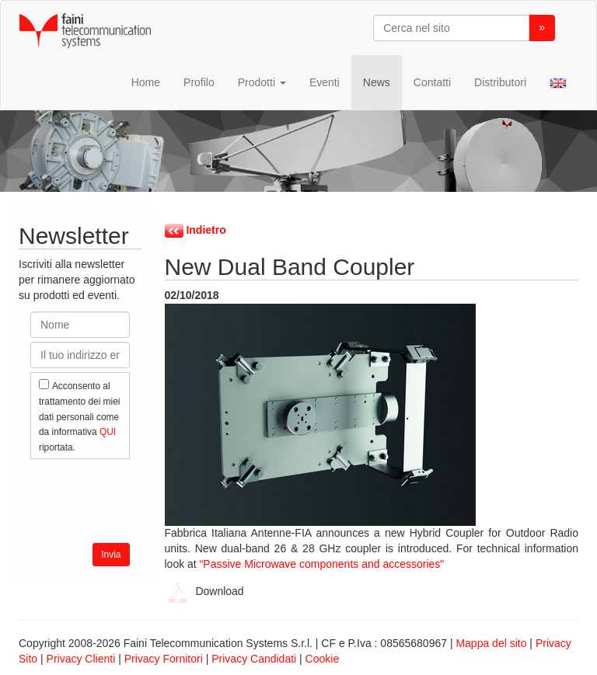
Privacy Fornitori (163, 658)
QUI (108, 431)
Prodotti (262, 82)
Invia (110, 554)
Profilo (199, 82)
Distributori (500, 82)
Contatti (432, 82)
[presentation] (148, 497)
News (376, 82)
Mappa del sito (491, 643)
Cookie (322, 658)
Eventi (324, 82)
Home (145, 82)
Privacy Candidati (253, 658)
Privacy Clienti (81, 658)
